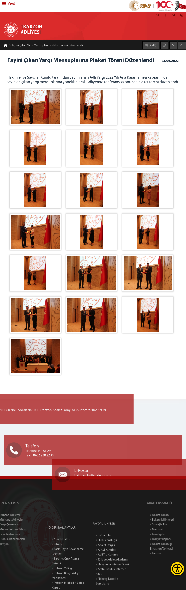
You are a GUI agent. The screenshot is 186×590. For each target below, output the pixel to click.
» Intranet (58, 572)
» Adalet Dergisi (106, 569)
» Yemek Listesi (61, 568)
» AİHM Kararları (106, 573)
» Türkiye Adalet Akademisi (112, 583)
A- (173, 44)
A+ (182, 44)
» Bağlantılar (103, 559)
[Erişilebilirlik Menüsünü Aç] (177, 568)
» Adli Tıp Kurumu (107, 578)
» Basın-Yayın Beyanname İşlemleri (68, 580)
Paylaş (152, 45)
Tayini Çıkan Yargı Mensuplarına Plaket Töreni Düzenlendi (46, 46)
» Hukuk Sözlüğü (106, 564)
